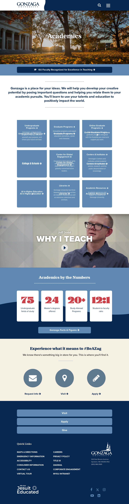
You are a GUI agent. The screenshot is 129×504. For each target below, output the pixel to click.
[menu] (108, 5)
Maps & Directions (27, 452)
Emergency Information (30, 456)
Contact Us (23, 469)
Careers (57, 452)
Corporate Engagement (66, 469)
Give (64, 430)
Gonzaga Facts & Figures (63, 330)
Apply (64, 421)
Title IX (57, 460)
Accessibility (24, 460)
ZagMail (57, 465)
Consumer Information (30, 465)
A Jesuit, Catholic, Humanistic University (36, 489)
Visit (64, 413)
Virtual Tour (24, 473)
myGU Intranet (61, 473)
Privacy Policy (61, 456)
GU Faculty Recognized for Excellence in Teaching (63, 69)
